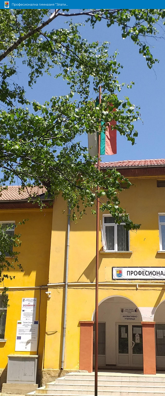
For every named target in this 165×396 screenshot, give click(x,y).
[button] (82, 390)
